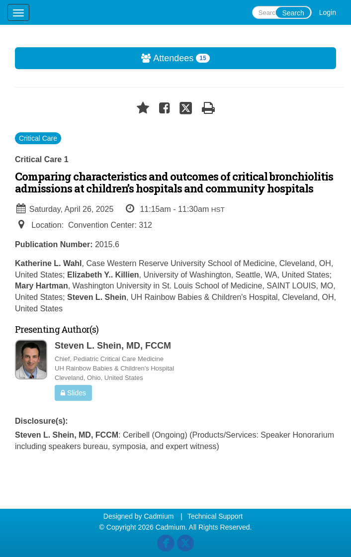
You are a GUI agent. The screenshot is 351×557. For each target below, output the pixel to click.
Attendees (113, 58)
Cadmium (159, 516)
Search (293, 13)
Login (327, 12)
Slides (73, 393)
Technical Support (215, 516)
